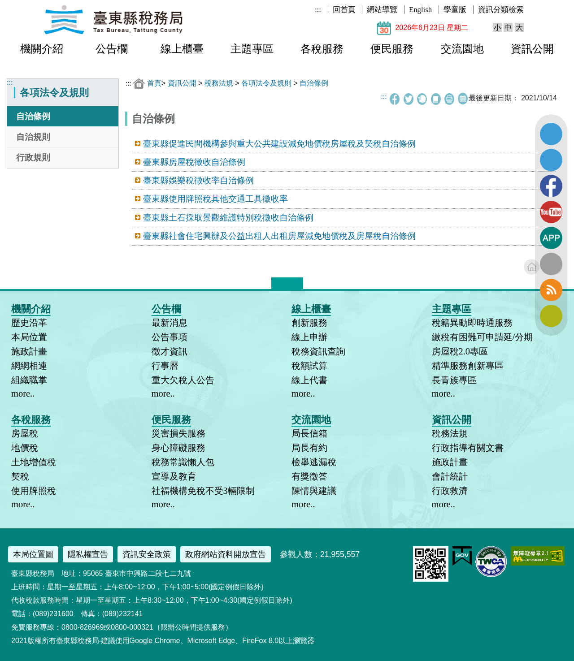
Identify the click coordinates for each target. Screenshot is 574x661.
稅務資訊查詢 (318, 351)
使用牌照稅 (33, 491)
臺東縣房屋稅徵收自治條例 (194, 162)
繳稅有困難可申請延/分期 (482, 337)
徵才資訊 (169, 351)
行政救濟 (450, 491)
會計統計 (450, 476)
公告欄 (112, 49)
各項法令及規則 (266, 83)
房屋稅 (24, 433)
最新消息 (169, 323)
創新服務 (309, 323)
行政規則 (33, 157)
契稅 (20, 476)
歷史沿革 (29, 323)
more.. (23, 393)
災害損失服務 (178, 433)
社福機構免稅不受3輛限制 (203, 491)
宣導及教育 (174, 476)
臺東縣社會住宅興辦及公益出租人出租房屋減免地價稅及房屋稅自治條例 (279, 236)
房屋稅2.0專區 (460, 351)
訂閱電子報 (551, 316)
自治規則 (33, 137)
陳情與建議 (313, 491)
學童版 (455, 9)
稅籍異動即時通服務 (472, 323)
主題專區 (252, 49)
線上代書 (309, 380)
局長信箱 (309, 433)
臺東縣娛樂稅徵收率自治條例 (198, 180)
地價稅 (24, 448)
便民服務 (391, 49)
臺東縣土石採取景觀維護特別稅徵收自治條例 (228, 217)
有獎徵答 (309, 476)
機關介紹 (41, 49)
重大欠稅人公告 (183, 380)
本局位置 (29, 337)
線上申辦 (309, 337)
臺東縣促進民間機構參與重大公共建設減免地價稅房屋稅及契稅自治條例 (279, 143)
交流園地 (462, 49)
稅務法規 (218, 83)
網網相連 (29, 366)
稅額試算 (309, 366)
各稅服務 (322, 49)
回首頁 (344, 9)
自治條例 (33, 116)
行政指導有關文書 (468, 448)
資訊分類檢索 (501, 9)
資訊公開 (532, 49)
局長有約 (309, 448)
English (420, 9)
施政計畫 (29, 351)
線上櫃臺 (182, 49)
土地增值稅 (33, 462)
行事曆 (165, 366)
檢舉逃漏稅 (313, 462)
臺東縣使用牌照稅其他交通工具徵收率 (215, 198)
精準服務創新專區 (468, 366)
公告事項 (169, 337)
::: (318, 9)
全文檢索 (551, 264)
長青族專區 (454, 380)
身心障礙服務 (178, 448)
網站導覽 (382, 9)
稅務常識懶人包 (183, 462)
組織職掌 (29, 380)
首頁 (154, 83)
